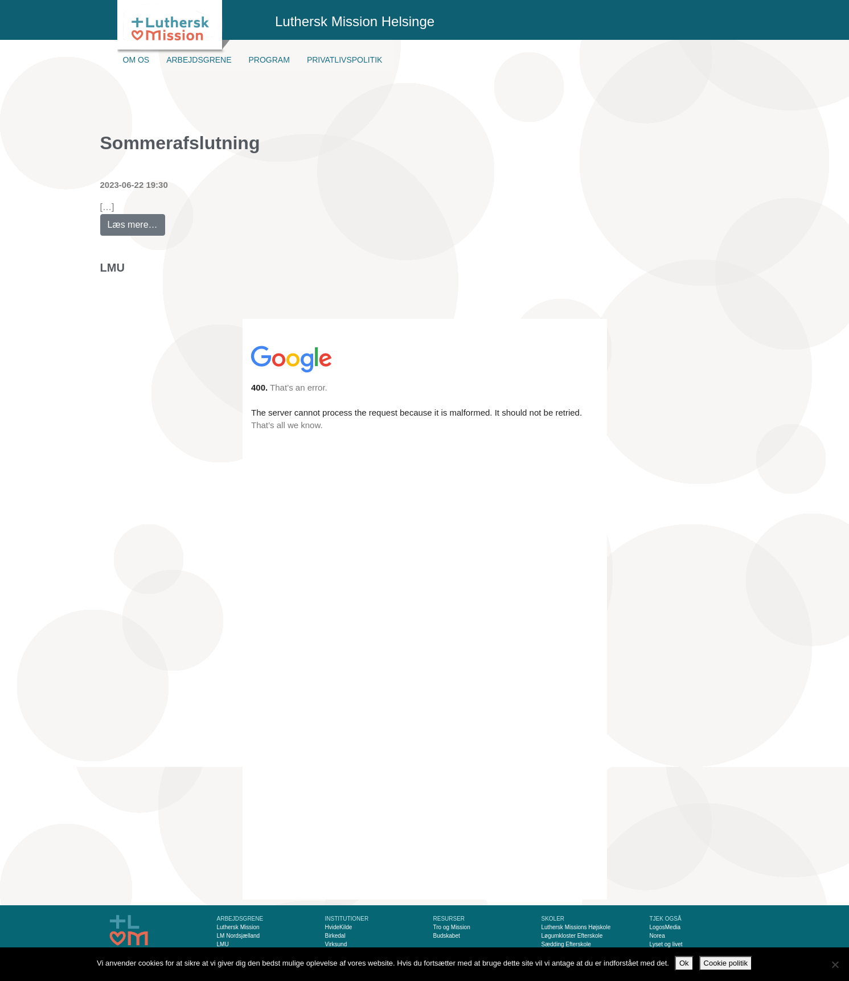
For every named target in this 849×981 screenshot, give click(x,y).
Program (269, 59)
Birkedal (335, 936)
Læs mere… (136, 221)
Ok (684, 963)
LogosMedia (665, 927)
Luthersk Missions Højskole (576, 927)
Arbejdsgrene (198, 59)
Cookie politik (726, 963)
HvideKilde (338, 927)
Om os (136, 59)
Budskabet (446, 936)
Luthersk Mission (238, 927)
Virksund (336, 944)
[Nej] (834, 964)
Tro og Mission (451, 927)
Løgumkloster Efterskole (572, 936)
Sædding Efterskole (566, 944)
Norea (657, 936)
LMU (112, 267)
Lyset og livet (666, 944)
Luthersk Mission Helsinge (354, 21)
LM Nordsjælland (238, 936)
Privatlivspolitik (345, 59)
